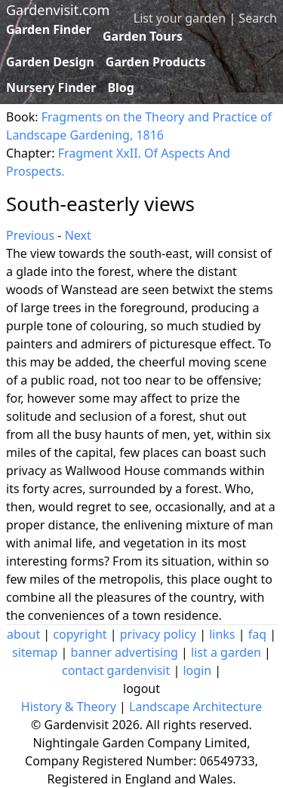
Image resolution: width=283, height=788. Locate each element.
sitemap (34, 652)
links (222, 634)
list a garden (226, 652)
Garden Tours (143, 36)
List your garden (180, 18)
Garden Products (156, 62)
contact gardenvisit (116, 670)
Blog (120, 87)
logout (141, 688)
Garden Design (50, 62)
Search (257, 18)
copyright (79, 634)
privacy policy (158, 634)
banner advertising (124, 652)
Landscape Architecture (195, 706)
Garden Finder (48, 29)
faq (257, 634)
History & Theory (68, 706)
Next (78, 235)
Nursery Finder (51, 87)
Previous (30, 235)
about (23, 634)
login (197, 670)
